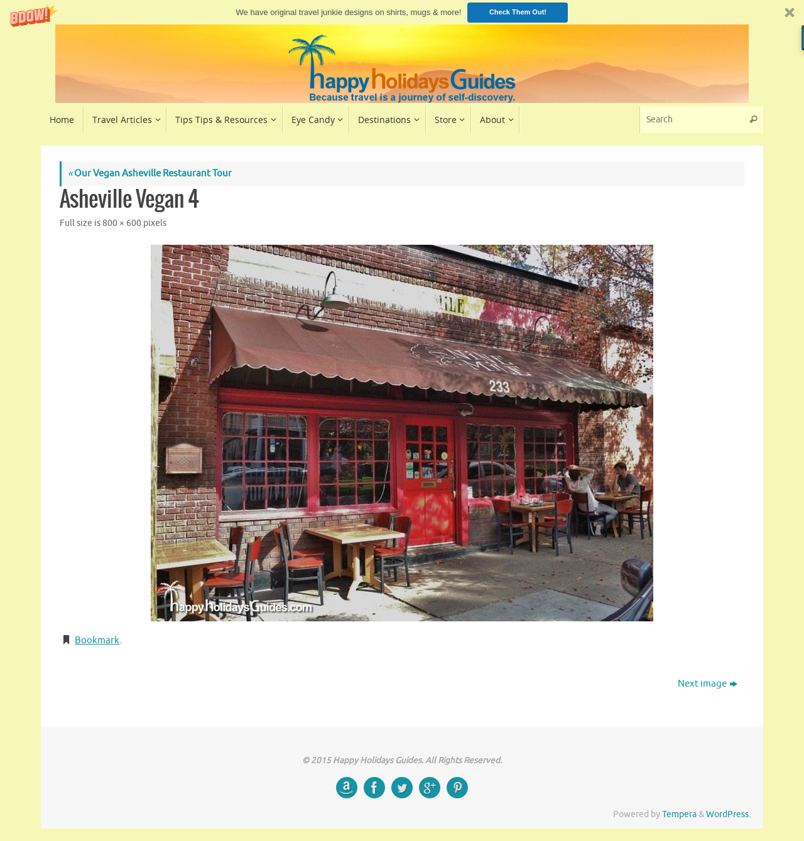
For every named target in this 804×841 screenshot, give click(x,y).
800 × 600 (121, 223)
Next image (707, 684)
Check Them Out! (517, 12)
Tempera (679, 814)
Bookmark (97, 640)
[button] (402, 12)
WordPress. (728, 814)
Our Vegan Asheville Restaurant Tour (150, 173)
